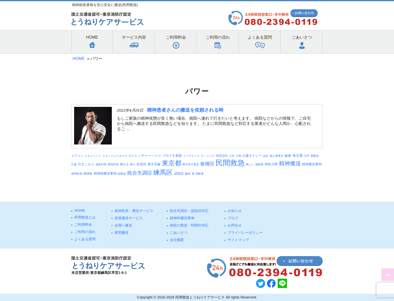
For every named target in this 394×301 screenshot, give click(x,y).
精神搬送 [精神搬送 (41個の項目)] (290, 163)
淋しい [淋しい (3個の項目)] (250, 164)
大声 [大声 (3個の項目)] (306, 155)
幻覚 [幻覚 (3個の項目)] (74, 164)
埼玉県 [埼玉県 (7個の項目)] (297, 156)
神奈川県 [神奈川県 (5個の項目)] (271, 164)
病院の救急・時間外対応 (189, 225)
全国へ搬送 (123, 225)
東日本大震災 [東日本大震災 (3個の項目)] (190, 164)
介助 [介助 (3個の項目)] (238, 155)
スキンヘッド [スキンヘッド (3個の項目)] (92, 155)
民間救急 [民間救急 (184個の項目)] (230, 163)
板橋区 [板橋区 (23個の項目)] (207, 163)
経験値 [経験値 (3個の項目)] (122, 173)
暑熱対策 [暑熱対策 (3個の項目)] (113, 164)
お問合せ (235, 225)
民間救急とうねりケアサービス (200, 297)
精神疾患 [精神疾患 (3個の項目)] (76, 173)
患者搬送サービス (129, 218)
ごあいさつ (178, 233)
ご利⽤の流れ (84, 232)
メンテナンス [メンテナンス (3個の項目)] (191, 155)
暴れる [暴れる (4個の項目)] (124, 164)
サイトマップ (238, 240)
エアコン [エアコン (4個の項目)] (77, 155)
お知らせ (235, 211)
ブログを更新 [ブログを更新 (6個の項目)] (172, 156)
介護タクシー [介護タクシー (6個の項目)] (252, 156)
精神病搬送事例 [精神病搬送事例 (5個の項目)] (105, 173)
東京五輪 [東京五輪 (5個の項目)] (154, 164)
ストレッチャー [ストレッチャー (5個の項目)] (139, 156)
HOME (79, 58)
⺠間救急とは (84, 217)
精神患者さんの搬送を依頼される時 (185, 110)
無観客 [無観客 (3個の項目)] (259, 164)
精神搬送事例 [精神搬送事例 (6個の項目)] (312, 164)
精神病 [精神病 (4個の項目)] (87, 173)
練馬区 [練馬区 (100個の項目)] (163, 172)
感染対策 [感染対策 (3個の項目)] (101, 164)
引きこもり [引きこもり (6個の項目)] (86, 164)
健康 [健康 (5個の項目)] (287, 156)
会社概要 (177, 240)
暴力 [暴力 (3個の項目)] (132, 164)
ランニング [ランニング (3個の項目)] (208, 155)
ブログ (233, 218)
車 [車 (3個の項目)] (193, 173)
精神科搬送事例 (182, 218)
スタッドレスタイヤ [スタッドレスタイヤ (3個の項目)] (114, 155)
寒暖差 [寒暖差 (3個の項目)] (315, 155)
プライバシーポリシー (245, 233)
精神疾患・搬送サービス (134, 211)
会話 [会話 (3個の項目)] (265, 155)
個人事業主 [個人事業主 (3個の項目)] (276, 155)
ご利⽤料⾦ (83, 224)
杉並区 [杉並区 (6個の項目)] (141, 164)
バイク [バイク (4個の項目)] (156, 155)
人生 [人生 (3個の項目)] (231, 155)
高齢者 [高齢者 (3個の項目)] (199, 173)
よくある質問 (84, 239)
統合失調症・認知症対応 (189, 211)
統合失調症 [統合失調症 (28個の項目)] (139, 173)
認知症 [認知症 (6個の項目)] (179, 173)
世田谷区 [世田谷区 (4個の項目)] (222, 155)
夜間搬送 (122, 233)
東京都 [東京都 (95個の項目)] (171, 163)
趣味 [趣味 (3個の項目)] (187, 173)
